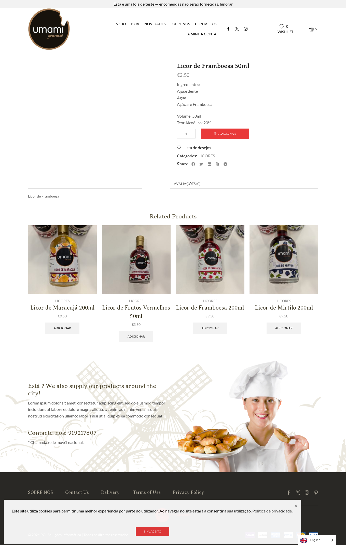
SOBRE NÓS (180, 24)
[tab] (156, 184)
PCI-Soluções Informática (60, 535)
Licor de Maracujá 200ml (62, 307)
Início (32, 56)
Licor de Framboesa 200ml (210, 307)
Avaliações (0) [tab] (187, 183)
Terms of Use (147, 492)
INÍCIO (120, 24)
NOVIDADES (154, 24)
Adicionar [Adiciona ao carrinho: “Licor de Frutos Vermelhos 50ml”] (136, 336)
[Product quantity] (186, 133)
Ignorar (226, 4)
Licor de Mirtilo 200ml (284, 307)
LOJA (135, 24)
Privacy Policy (188, 492)
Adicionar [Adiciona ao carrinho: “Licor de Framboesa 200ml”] (210, 328)
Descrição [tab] (156, 183)
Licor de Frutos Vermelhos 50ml (136, 311)
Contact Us (77, 492)
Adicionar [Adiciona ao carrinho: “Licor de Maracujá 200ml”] (62, 328)
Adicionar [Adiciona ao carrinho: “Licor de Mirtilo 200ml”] (284, 328)
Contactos (205, 24)
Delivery (111, 492)
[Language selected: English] (317, 540)
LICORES (48, 56)
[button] (193, 164)
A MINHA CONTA (201, 34)
